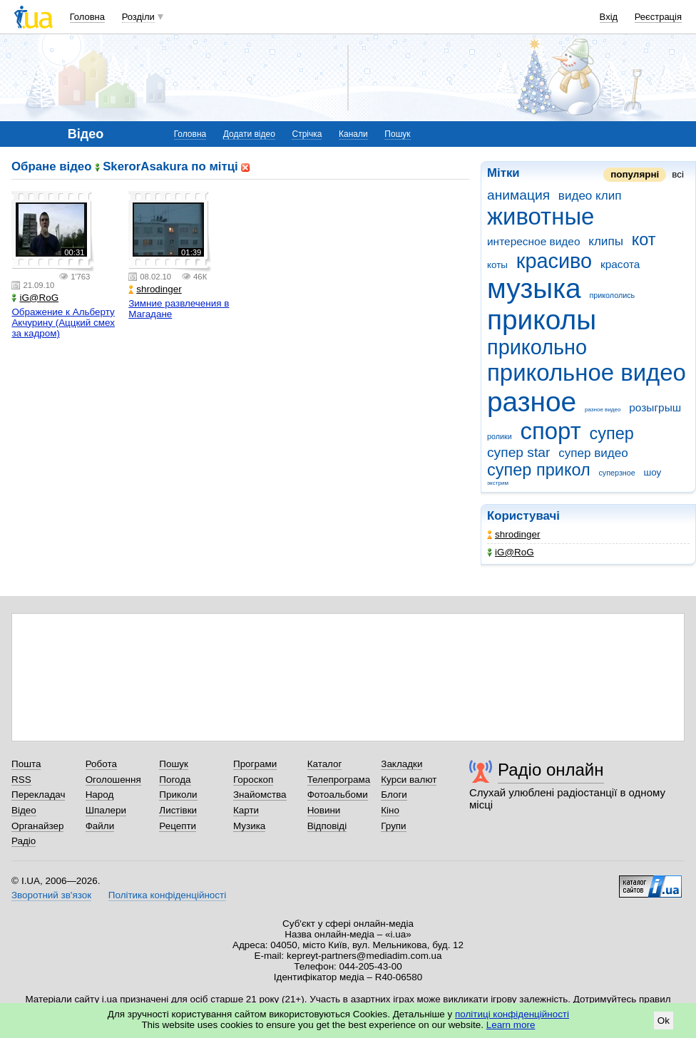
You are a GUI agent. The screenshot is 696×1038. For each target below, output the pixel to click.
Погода (174, 779)
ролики (499, 436)
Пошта (26, 764)
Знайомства (260, 794)
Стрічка (307, 134)
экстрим (497, 483)
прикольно (537, 347)
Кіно (390, 810)
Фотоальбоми (337, 794)
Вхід (609, 16)
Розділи (138, 16)
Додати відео (249, 134)
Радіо (23, 841)
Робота (101, 764)
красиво (554, 261)
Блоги (394, 794)
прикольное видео (586, 372)
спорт (550, 431)
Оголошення (113, 779)
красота (620, 264)
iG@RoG (510, 552)
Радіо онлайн (551, 769)
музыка (534, 288)
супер (611, 433)
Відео (23, 810)
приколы (541, 319)
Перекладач (38, 794)
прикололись (612, 295)
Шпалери (106, 810)
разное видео (603, 409)
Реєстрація (658, 16)
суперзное (616, 472)
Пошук (397, 134)
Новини (324, 810)
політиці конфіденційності (512, 1014)
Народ (100, 794)
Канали (353, 134)
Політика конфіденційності (167, 895)
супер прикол (538, 470)
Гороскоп (253, 779)
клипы (605, 241)
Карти (246, 810)
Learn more (511, 1024)
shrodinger (514, 534)
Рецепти (177, 826)
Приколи (178, 794)
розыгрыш (655, 407)
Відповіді (327, 826)
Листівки (178, 810)
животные (540, 216)
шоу (652, 472)
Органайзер (37, 826)
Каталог (324, 764)
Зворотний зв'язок (51, 895)
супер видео (593, 453)
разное (531, 401)
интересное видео (533, 241)
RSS (21, 779)
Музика (249, 826)
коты (497, 265)
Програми (255, 764)
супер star (518, 452)
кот (644, 239)
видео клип (590, 195)
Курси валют (408, 779)
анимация (518, 194)
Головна (87, 16)
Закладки (401, 764)
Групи (393, 826)
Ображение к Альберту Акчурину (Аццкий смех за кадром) (63, 323)
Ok (663, 1020)
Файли (100, 826)
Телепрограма (339, 779)
